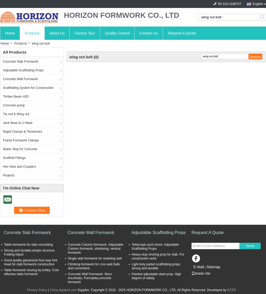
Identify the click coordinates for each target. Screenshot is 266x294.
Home (10, 33)
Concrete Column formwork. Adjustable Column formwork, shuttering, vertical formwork (95, 248)
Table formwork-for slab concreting (28, 245)
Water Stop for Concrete (20, 149)
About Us (57, 33)
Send (250, 246)
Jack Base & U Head (17, 123)
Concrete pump (14, 105)
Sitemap (213, 267)
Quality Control (117, 33)
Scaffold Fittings (14, 158)
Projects (8, 175)
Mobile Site (201, 273)
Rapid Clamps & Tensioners (22, 131)
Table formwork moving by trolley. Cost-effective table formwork (32, 272)
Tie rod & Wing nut (16, 114)
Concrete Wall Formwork (20, 79)
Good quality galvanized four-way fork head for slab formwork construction (30, 262)
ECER (231, 290)
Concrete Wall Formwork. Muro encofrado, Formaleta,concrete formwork (90, 278)
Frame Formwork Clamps (21, 140)
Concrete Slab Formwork (20, 61)
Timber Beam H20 (16, 96)
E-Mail (198, 267)
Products (32, 33)
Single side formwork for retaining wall (95, 258)
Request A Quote (182, 33)
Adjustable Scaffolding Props (23, 70)
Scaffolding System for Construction (28, 88)
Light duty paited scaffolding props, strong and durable (156, 266)
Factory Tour (84, 33)
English (258, 4)
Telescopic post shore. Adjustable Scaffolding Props (155, 246)
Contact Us (148, 33)
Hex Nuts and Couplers (19, 166)
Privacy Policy (37, 290)
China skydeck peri (62, 290)
